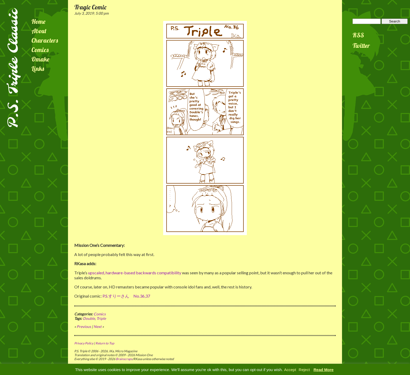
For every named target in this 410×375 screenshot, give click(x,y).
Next (97, 326)
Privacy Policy (83, 343)
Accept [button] (290, 369)
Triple (101, 318)
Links (37, 68)
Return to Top (104, 343)
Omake (40, 59)
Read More (324, 369)
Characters (44, 40)
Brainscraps (124, 359)
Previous (84, 326)
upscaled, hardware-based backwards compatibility (134, 272)
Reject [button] (304, 369)
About (39, 31)
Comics (40, 50)
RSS (358, 35)
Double (89, 318)
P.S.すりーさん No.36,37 (126, 295)
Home (38, 21)
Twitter (361, 45)
